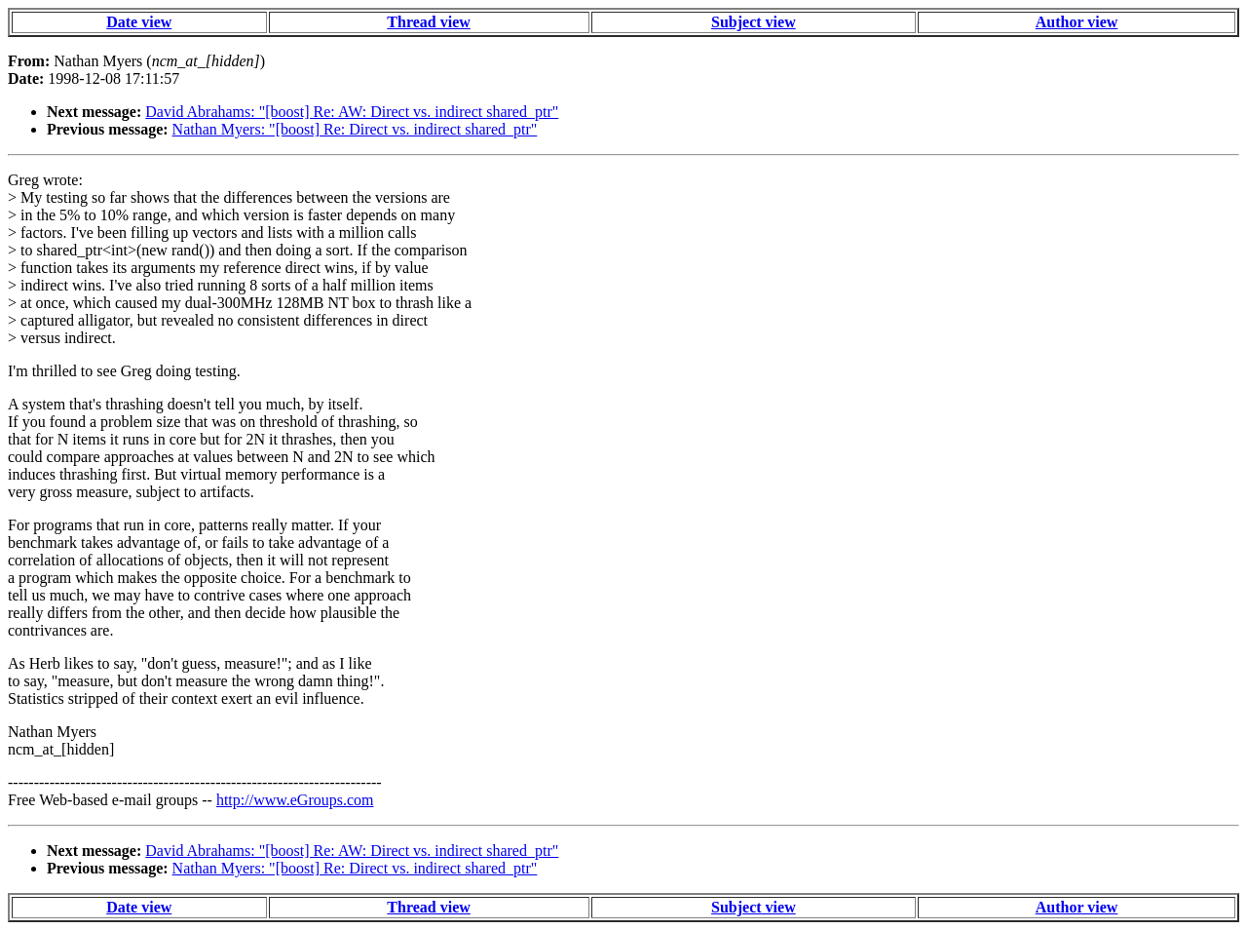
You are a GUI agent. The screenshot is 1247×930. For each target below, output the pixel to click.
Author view (1077, 22)
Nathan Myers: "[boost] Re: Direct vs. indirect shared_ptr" (355, 129)
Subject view (753, 22)
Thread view (428, 22)
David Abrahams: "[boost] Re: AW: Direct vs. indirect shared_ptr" (351, 111)
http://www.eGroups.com (295, 800)
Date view (138, 22)
